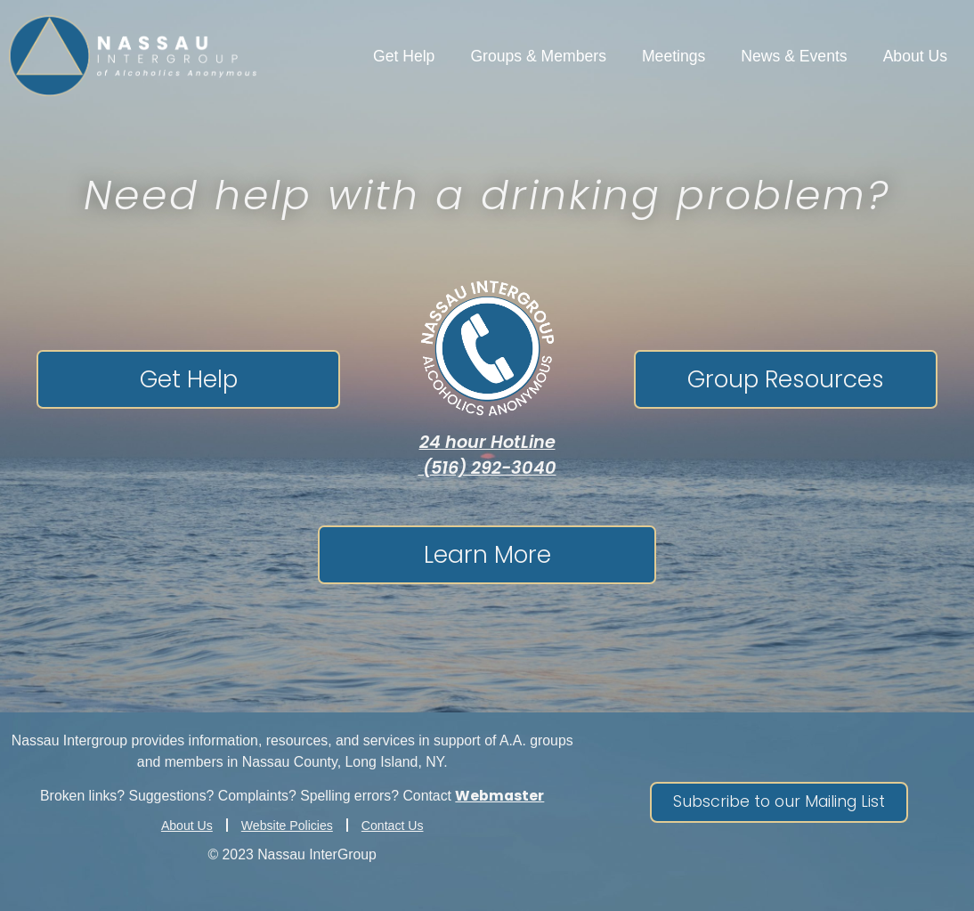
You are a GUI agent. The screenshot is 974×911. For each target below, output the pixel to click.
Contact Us (392, 825)
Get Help (403, 56)
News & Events (794, 56)
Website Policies (287, 825)
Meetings (673, 56)
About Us (915, 56)
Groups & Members (538, 56)
